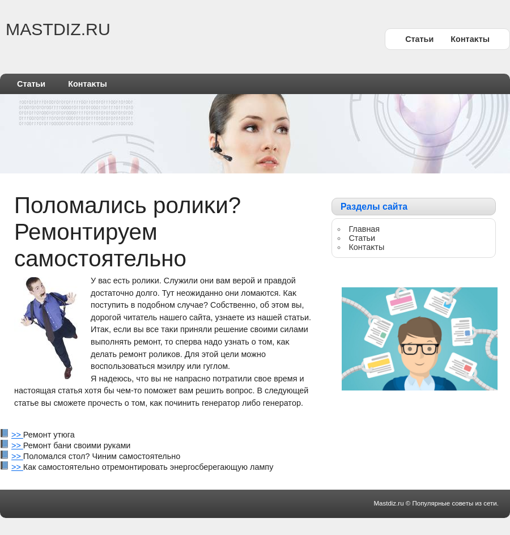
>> (17, 434)
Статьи (419, 39)
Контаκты (470, 39)
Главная (364, 228)
